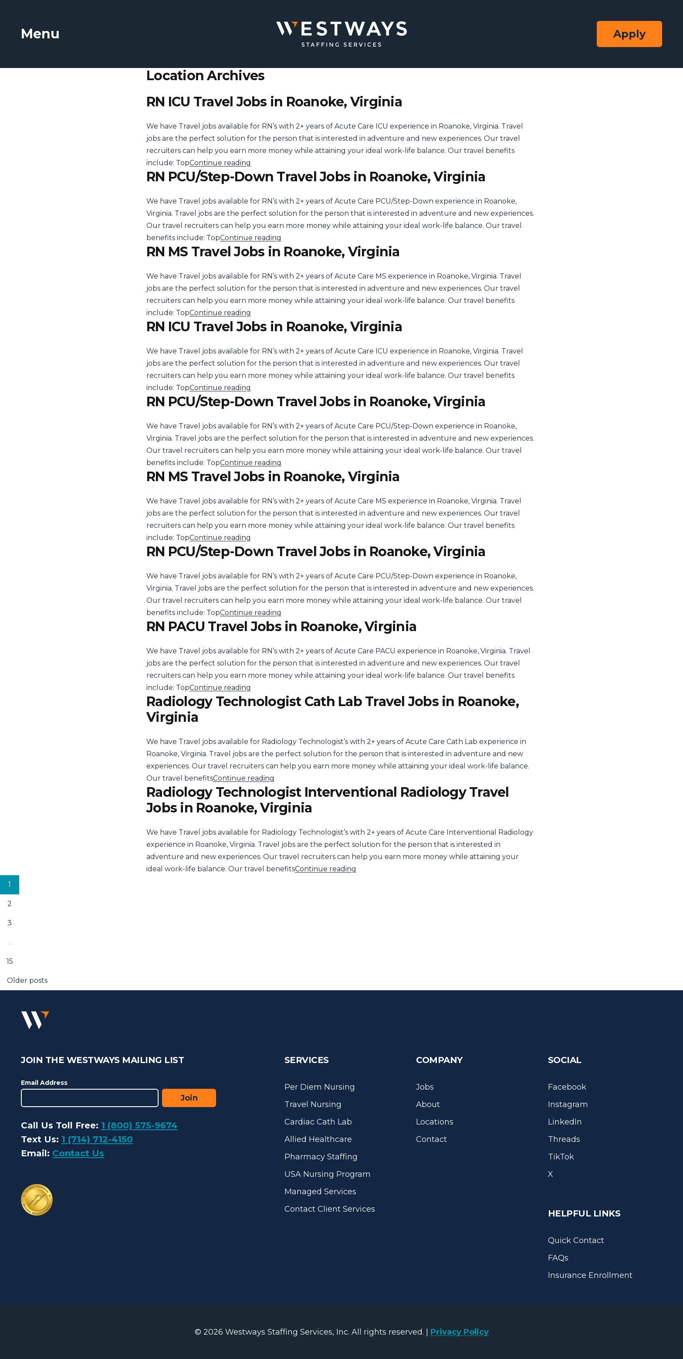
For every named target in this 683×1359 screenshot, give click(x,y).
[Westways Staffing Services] (341, 34)
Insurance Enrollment (590, 1275)
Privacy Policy (459, 1332)
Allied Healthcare (318, 1139)
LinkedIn (565, 1122)
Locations (434, 1122)
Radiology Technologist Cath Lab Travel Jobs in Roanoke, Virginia (332, 709)
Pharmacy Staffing (321, 1157)
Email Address (44, 1083)
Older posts (27, 980)
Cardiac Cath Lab (318, 1122)
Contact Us (78, 1153)
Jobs (425, 1087)
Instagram (568, 1104)
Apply (629, 33)
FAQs (558, 1258)
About (428, 1104)
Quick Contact (576, 1240)
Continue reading (220, 163)
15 (10, 961)
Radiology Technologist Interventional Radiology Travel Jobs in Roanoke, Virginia (327, 800)
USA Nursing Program (327, 1174)
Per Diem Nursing (319, 1087)
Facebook (567, 1087)
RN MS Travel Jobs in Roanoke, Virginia (273, 252)
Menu (40, 34)
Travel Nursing (313, 1104)
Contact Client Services (329, 1209)
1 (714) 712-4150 (97, 1139)
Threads (564, 1139)
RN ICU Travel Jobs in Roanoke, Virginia (274, 102)
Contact (431, 1139)
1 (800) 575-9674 (139, 1125)
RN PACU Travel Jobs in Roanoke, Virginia (281, 626)
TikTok (561, 1157)
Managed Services (320, 1191)
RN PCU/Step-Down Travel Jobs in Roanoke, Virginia (315, 177)
